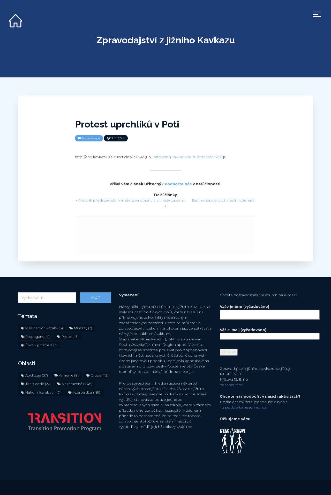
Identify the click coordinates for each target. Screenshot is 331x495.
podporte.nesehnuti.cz (245, 407)
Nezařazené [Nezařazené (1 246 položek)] (77, 384)
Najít (95, 297)
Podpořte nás (178, 184)
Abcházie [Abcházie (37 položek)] (36, 375)
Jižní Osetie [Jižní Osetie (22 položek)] (38, 384)
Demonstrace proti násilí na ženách (223, 200)
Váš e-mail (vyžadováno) (266, 333)
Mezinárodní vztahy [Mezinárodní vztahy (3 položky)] (44, 328)
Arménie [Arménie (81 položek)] (69, 375)
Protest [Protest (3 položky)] (70, 336)
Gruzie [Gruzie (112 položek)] (99, 375)
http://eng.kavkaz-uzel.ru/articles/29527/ (188, 157)
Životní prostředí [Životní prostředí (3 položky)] (41, 345)
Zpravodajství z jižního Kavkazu (165, 40)
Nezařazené (91, 138)
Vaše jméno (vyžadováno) (266, 310)
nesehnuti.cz (231, 384)
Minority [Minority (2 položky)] (83, 328)
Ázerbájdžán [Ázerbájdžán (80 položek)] (87, 392)
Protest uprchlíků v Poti (127, 124)
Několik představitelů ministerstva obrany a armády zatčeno (132, 200)
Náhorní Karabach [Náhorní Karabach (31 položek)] (43, 392)
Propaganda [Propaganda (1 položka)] (37, 336)
